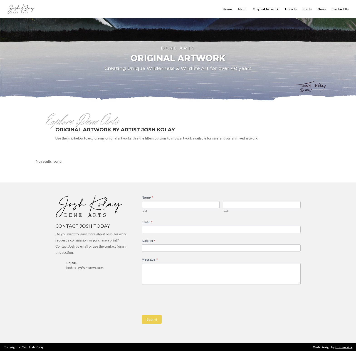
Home (227, 9)
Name (147, 197)
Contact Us (340, 9)
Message (150, 259)
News (321, 9)
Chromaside (343, 347)
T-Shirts (290, 9)
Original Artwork (266, 9)
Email (147, 222)
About (242, 9)
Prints (307, 9)
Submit (151, 319)
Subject (148, 241)
